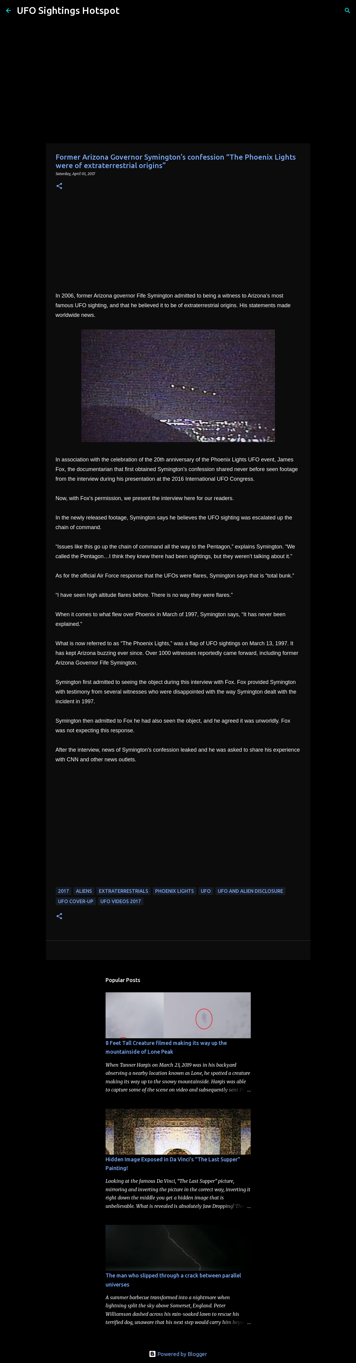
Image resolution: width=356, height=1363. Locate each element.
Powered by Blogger (178, 1354)
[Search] (128, 10)
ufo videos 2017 (120, 901)
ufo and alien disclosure (250, 891)
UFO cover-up (75, 901)
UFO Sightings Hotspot (68, 10)
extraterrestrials (123, 891)
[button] (59, 186)
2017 (63, 891)
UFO (206, 891)
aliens (84, 891)
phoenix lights (174, 891)
